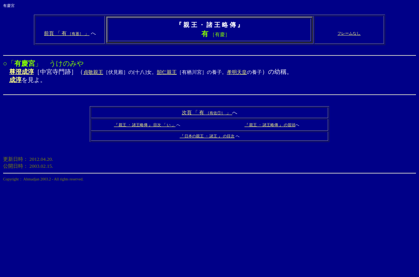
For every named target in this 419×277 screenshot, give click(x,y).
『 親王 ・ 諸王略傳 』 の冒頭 (270, 125)
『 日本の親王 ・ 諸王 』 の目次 (207, 136)
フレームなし (348, 33)
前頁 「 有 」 (66, 33)
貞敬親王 (93, 72)
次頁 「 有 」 (207, 112)
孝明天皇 (237, 72)
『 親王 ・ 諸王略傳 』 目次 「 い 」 (145, 125)
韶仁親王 (167, 72)
